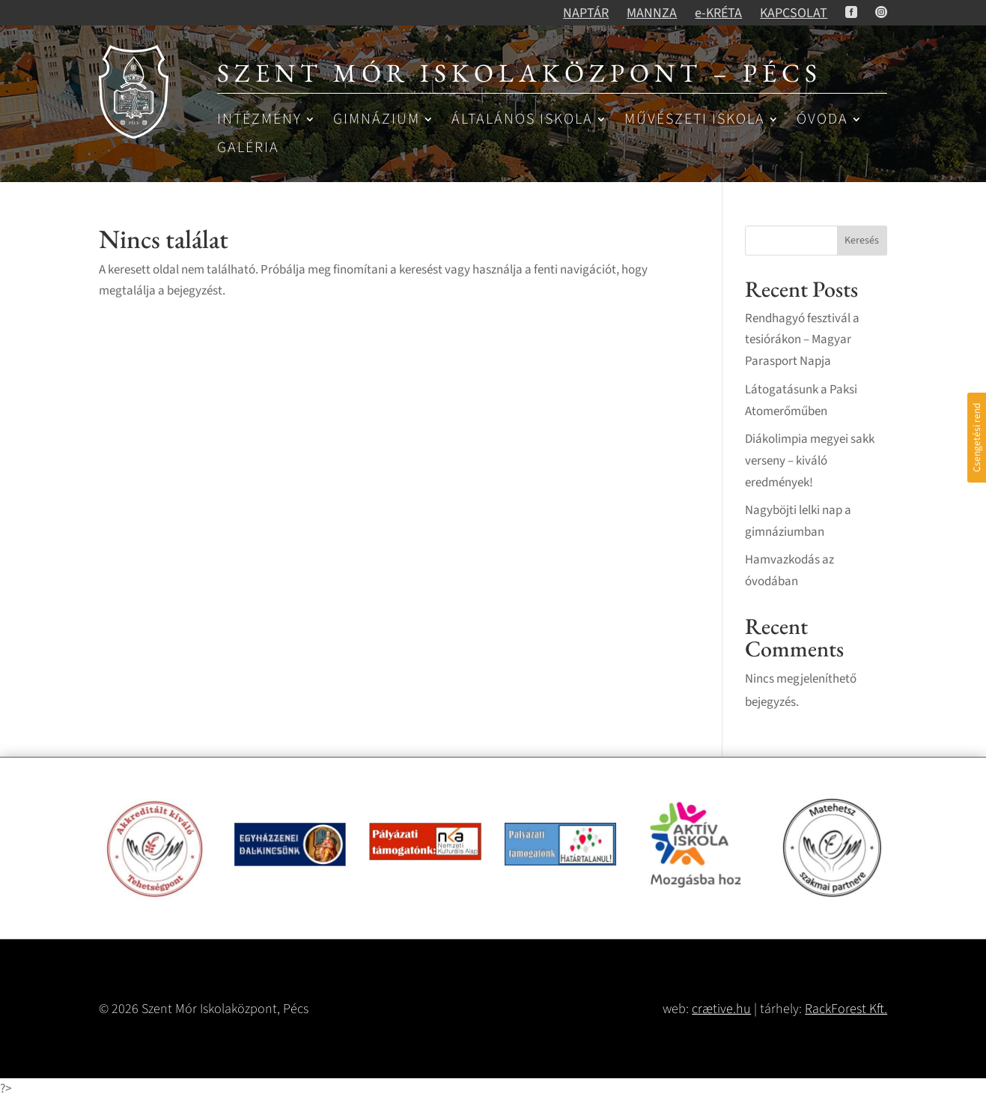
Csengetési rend (977, 437)
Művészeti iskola (694, 120)
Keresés (862, 240)
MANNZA (652, 13)
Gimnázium (376, 120)
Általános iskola (522, 120)
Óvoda (822, 120)
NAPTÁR (586, 13)
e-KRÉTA (718, 13)
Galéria (248, 148)
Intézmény (259, 120)
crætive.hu (721, 1009)
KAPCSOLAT (793, 13)
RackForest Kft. (846, 1009)
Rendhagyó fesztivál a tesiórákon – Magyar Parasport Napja (802, 340)
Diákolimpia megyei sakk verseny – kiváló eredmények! (809, 461)
